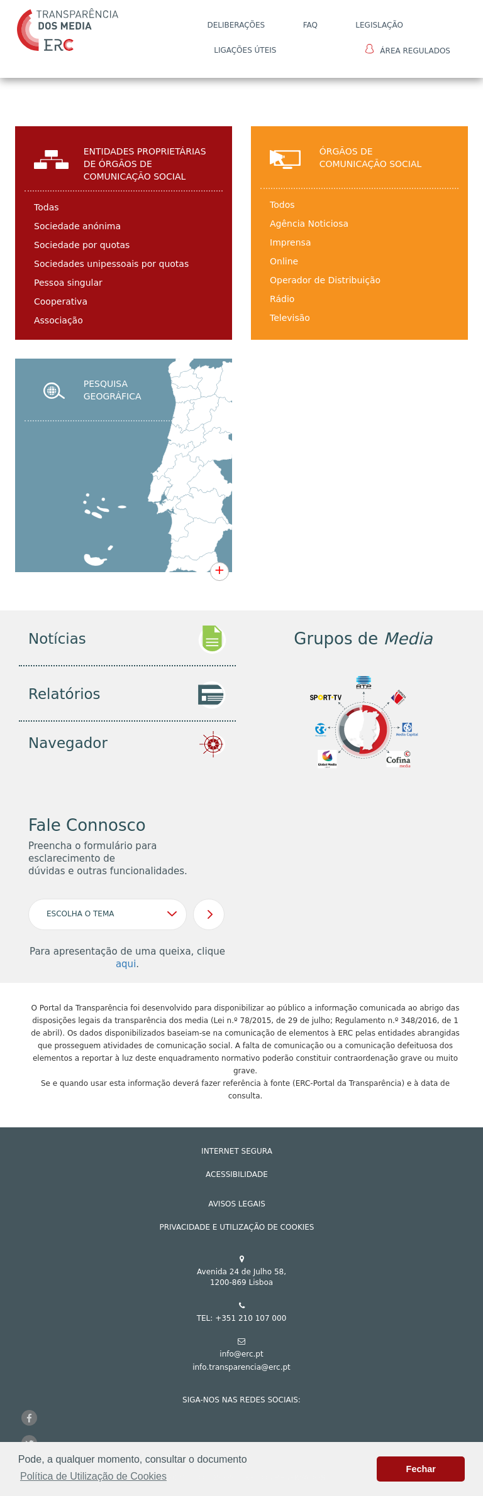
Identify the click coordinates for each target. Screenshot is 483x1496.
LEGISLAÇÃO (379, 25)
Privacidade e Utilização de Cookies (237, 1227)
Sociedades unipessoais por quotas (111, 264)
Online (284, 261)
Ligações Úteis (245, 50)
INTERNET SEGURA (236, 1151)
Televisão (290, 318)
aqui (126, 964)
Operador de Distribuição (325, 280)
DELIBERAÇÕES (236, 25)
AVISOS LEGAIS (236, 1204)
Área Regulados (407, 49)
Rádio (282, 299)
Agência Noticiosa (309, 224)
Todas (46, 207)
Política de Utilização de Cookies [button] (93, 1476)
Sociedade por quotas (82, 245)
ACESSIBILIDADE (237, 1174)
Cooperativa (60, 301)
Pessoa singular (68, 283)
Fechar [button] (421, 1469)
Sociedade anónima (77, 226)
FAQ (310, 25)
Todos (282, 205)
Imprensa (290, 242)
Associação (58, 320)
